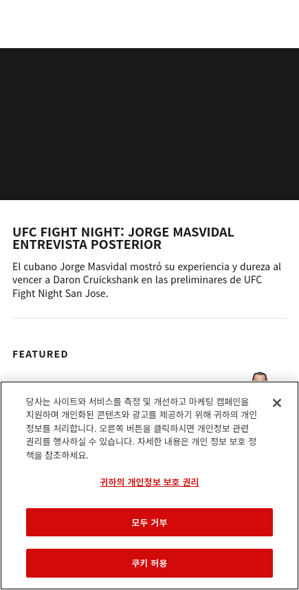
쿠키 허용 (149, 562)
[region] (149, 485)
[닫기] (277, 403)
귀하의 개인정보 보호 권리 (149, 481)
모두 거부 (149, 522)
